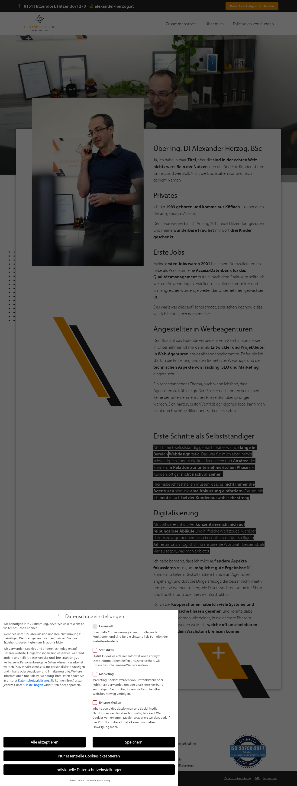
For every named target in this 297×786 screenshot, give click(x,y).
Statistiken (105, 658)
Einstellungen (33, 693)
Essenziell (104, 634)
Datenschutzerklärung (33, 688)
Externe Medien (108, 710)
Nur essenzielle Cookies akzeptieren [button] (89, 764)
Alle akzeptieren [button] (44, 750)
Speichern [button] (133, 750)
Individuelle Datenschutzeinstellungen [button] (89, 777)
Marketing (105, 682)
